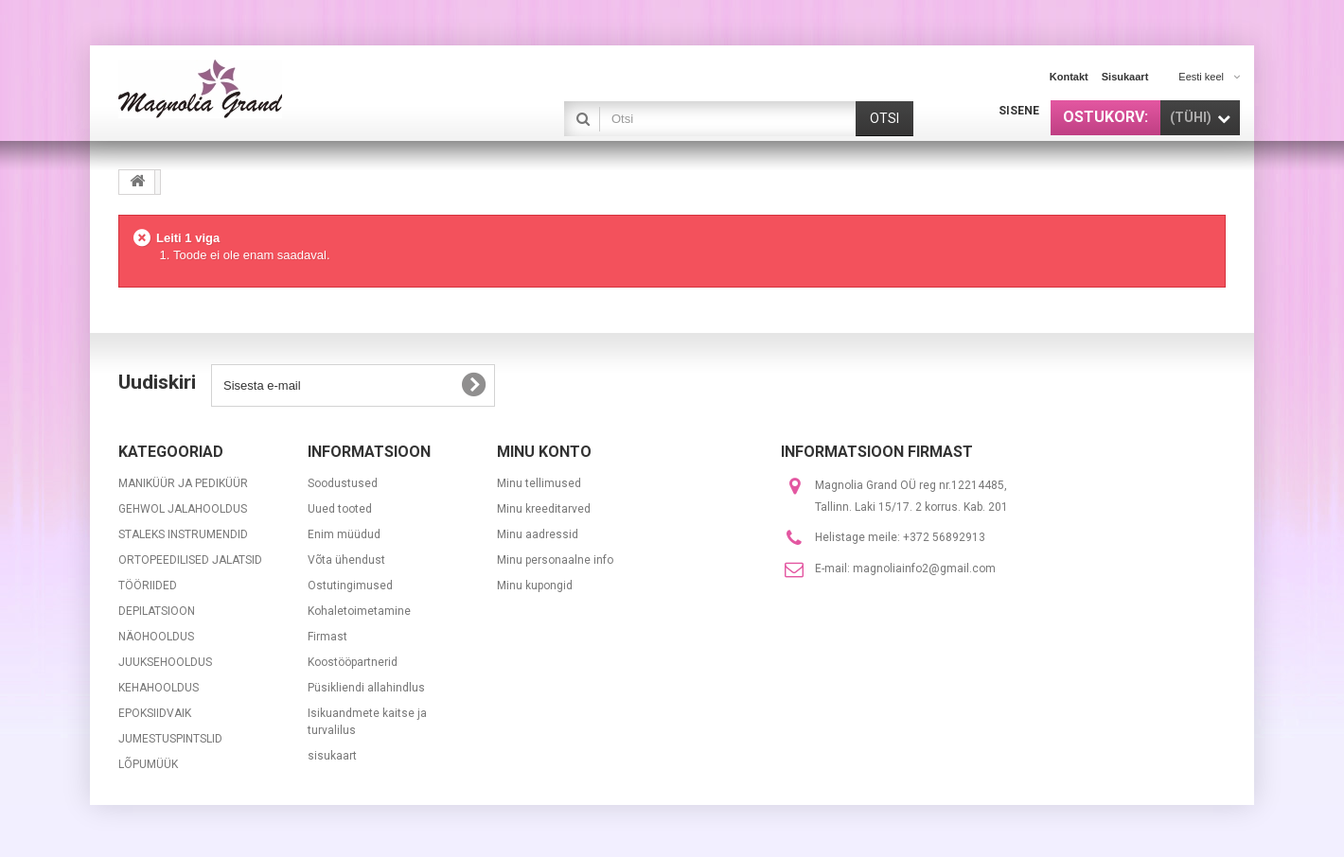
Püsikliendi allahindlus (366, 687)
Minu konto (544, 452)
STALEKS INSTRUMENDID (183, 534)
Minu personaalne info (555, 560)
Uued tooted (340, 509)
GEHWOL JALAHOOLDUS (182, 509)
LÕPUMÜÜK (148, 764)
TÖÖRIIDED (147, 585)
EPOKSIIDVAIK (154, 713)
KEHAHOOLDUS (158, 687)
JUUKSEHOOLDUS (165, 662)
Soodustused (343, 483)
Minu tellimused (539, 483)
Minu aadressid (537, 534)
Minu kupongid (535, 585)
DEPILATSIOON (156, 611)
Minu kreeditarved (544, 509)
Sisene (1019, 110)
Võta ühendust (346, 560)
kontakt (1069, 76)
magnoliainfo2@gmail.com (924, 568)
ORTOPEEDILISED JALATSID (190, 560)
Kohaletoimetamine (359, 611)
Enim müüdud (344, 534)
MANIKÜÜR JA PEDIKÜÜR (183, 483)
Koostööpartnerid (353, 662)
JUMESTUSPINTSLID (170, 738)
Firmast (327, 636)
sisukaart (1125, 76)
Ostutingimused (350, 585)
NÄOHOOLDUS (156, 636)
